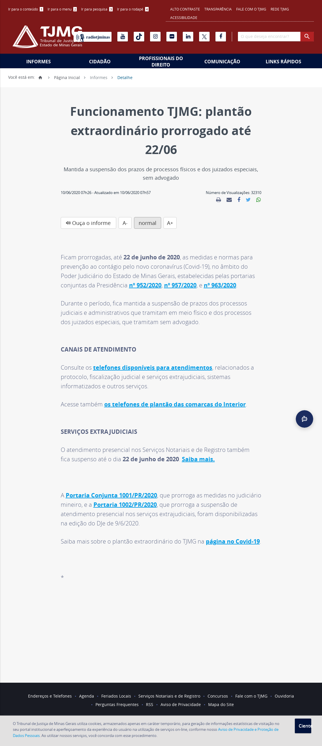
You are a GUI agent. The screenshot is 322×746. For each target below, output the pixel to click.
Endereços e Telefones (50, 696)
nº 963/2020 (220, 285)
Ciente (305, 726)
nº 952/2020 (145, 285)
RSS (149, 704)
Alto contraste (185, 9)
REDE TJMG (280, 9)
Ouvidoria (284, 696)
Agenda (86, 696)
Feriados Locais (116, 696)
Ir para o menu (62, 9)
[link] (218, 199)
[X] (204, 36)
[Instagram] (155, 36)
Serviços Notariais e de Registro (169, 696)
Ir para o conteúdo (25, 9)
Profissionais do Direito (161, 61)
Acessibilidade (183, 17)
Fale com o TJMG (251, 9)
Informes (38, 61)
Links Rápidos (283, 61)
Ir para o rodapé (133, 9)
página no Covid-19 (233, 541)
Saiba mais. (198, 459)
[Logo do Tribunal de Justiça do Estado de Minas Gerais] (47, 39)
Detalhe (125, 77)
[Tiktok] (139, 36)
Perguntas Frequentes (117, 704)
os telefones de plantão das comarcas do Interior (175, 404)
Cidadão (100, 61)
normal (147, 222)
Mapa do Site (221, 704)
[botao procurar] (307, 36)
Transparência (218, 9)
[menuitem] (25, 9)
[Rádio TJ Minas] (93, 37)
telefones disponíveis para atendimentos (152, 367)
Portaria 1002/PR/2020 (125, 505)
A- (125, 222)
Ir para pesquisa (97, 9)
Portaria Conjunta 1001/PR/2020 (111, 495)
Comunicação (222, 61)
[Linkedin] (188, 36)
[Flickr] (171, 36)
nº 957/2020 (180, 285)
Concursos (218, 696)
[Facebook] (220, 36)
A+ (170, 222)
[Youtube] (122, 36)
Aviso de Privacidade (181, 704)
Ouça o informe (91, 222)
